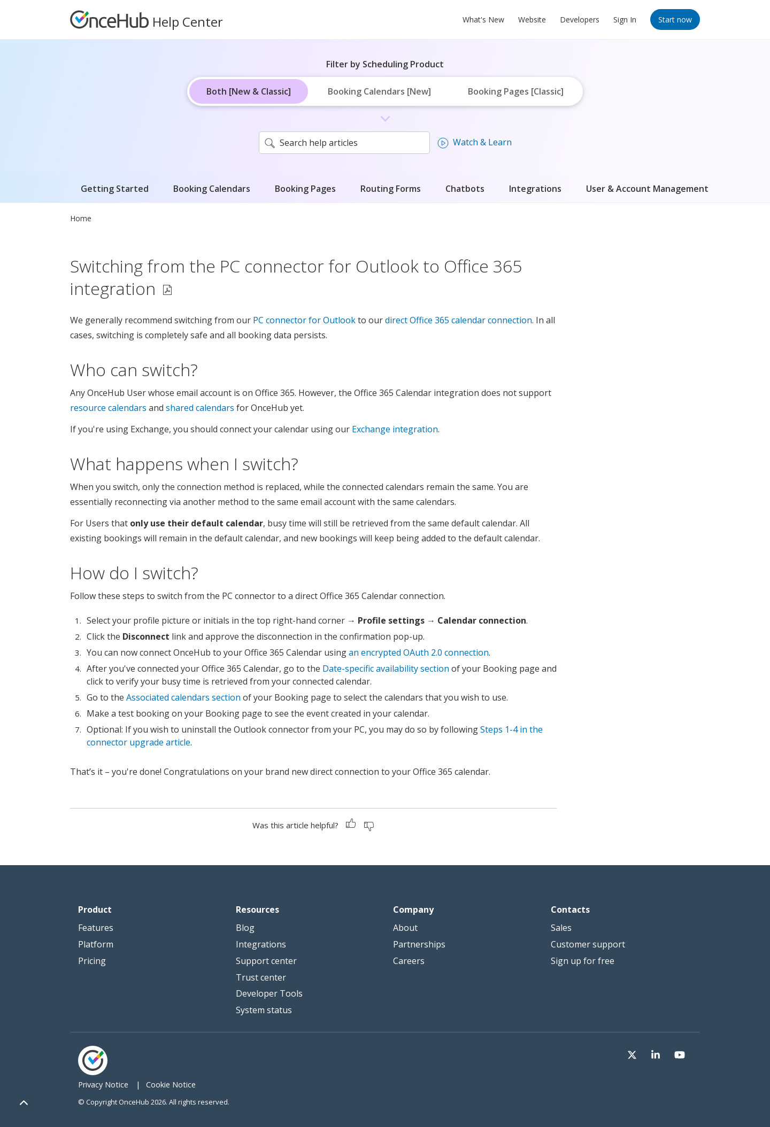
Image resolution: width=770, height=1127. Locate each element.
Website (532, 19)
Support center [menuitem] (266, 961)
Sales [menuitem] (561, 928)
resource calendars (108, 408)
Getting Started (115, 189)
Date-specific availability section (385, 668)
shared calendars (200, 408)
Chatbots (464, 189)
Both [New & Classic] (248, 91)
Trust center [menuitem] (261, 977)
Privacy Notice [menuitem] (103, 1084)
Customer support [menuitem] (588, 944)
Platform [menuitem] (95, 944)
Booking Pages (305, 189)
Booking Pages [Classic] (516, 91)
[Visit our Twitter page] (640, 1054)
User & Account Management (647, 189)
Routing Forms (390, 189)
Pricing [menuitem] (92, 961)
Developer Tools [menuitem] (269, 993)
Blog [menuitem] (245, 928)
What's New (483, 19)
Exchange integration (395, 429)
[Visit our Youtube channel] (681, 1054)
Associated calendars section (183, 697)
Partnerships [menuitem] (419, 944)
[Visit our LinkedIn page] (660, 1054)
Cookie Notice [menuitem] (171, 1084)
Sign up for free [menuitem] (582, 961)
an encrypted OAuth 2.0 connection (419, 652)
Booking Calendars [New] (379, 91)
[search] (344, 142)
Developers (579, 19)
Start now (675, 19)
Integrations (535, 189)
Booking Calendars (211, 189)
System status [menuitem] (264, 1010)
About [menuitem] (405, 928)
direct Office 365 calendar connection (458, 320)
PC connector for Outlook (304, 320)
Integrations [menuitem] (261, 944)
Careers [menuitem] (409, 961)
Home (80, 218)
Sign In (624, 19)
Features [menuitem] (95, 928)
